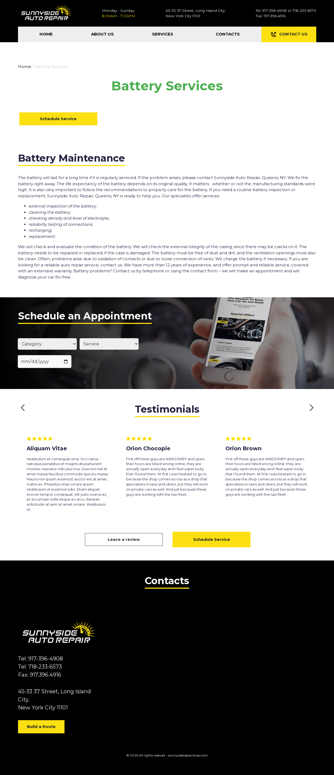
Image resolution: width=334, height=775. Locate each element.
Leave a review (124, 539)
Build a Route (41, 726)
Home (24, 66)
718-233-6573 (304, 10)
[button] (23, 408)
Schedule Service (58, 118)
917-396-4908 (274, 10)
